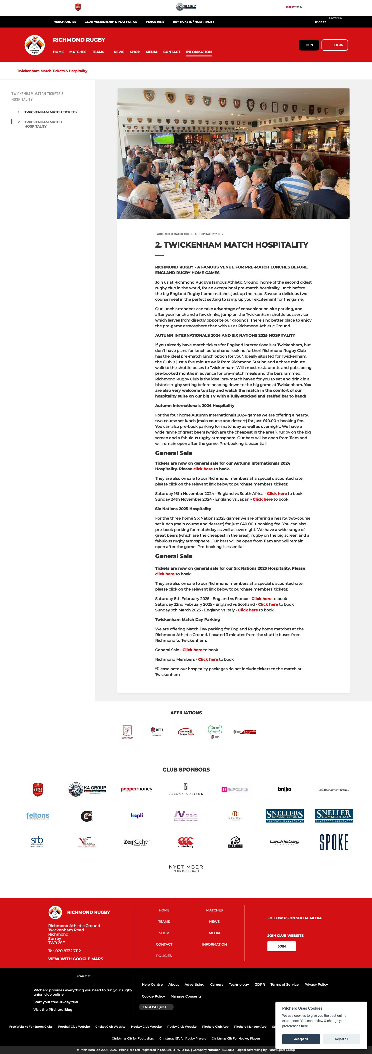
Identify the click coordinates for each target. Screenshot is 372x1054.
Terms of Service (284, 984)
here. (305, 1026)
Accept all (301, 1039)
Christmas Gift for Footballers (133, 1038)
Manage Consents (186, 996)
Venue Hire (155, 21)
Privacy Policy (316, 984)
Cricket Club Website (110, 1026)
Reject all (341, 1039)
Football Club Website (74, 1026)
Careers (216, 984)
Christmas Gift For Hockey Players (236, 1038)
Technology (239, 984)
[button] (58, 52)
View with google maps (75, 959)
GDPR (260, 984)
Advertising (195, 984)
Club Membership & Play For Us (111, 21)
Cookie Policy (153, 996)
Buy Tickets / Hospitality (193, 21)
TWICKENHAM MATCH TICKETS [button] (50, 112)
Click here (277, 493)
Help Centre (152, 984)
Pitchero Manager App (250, 1026)
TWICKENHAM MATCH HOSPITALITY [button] (43, 124)
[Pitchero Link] (338, 24)
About (173, 984)
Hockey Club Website (146, 1026)
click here (203, 469)
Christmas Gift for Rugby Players (182, 1038)
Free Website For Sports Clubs (30, 1026)
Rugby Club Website (181, 1026)
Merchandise (64, 21)
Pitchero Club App (215, 1026)
